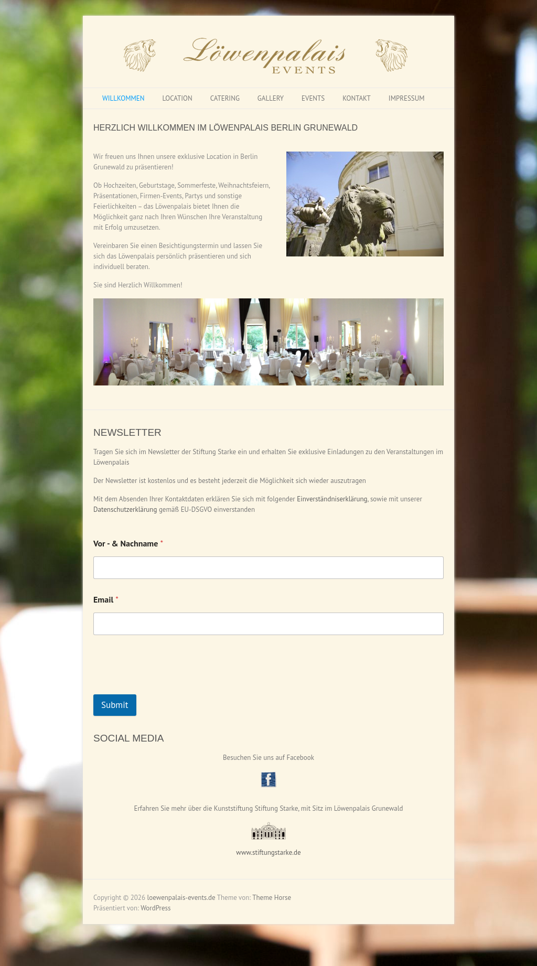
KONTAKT (356, 98)
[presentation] (173, 687)
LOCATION (177, 98)
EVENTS (313, 98)
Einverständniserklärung (332, 499)
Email (106, 600)
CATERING (225, 98)
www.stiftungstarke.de (268, 852)
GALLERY (270, 98)
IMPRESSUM (407, 98)
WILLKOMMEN (123, 98)
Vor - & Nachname (128, 544)
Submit (114, 705)
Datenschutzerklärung (125, 509)
